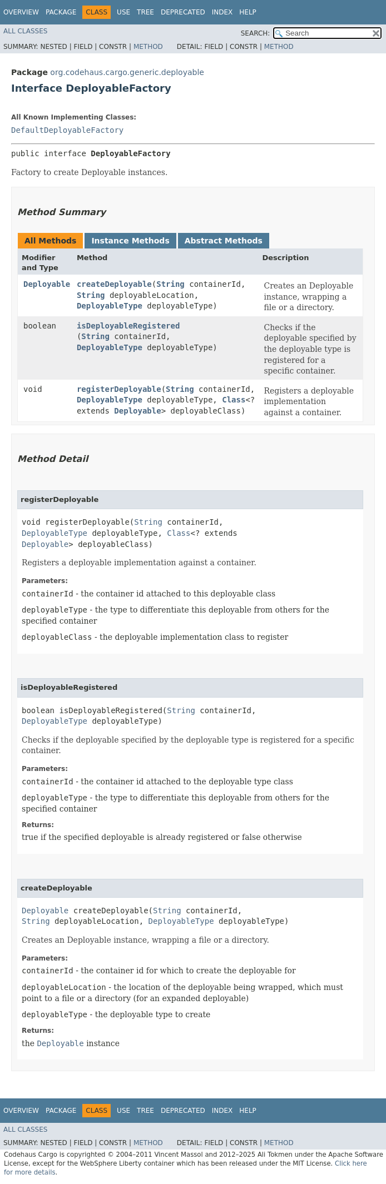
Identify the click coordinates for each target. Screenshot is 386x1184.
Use (123, 12)
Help (247, 12)
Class (233, 399)
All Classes (25, 31)
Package (61, 12)
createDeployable (114, 284)
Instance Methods (130, 240)
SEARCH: (255, 33)
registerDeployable (119, 389)
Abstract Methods (224, 240)
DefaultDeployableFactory (67, 130)
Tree (145, 12)
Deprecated (183, 12)
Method (148, 47)
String (170, 284)
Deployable (46, 284)
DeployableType (109, 305)
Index (222, 12)
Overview (21, 12)
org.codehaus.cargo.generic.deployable (127, 72)
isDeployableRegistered (128, 325)
